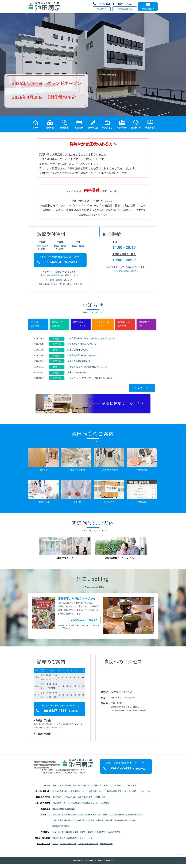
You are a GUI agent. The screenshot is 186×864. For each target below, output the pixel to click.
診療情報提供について (78, 791)
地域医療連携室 (125, 9)
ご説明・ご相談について (141, 791)
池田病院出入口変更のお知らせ (81, 355)
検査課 (83, 832)
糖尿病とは (45, 809)
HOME (47, 785)
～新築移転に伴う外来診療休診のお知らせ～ (88, 367)
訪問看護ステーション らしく (79, 838)
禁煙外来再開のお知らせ (78, 361)
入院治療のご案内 (42, 803)
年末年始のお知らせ (76, 372)
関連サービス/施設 (42, 838)
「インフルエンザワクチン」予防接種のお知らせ (90, 378)
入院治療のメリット (60, 803)
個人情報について (96, 791)
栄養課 (75, 832)
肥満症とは (45, 815)
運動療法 (91, 832)
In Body (132, 820)
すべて (55, 844)
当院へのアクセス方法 (111, 785)
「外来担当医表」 (53, 275)
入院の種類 (75, 803)
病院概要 (96, 785)
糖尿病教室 (69, 809)
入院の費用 (104, 803)
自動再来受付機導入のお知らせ (81, 344)
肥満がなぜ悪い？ (93, 815)
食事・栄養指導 (97, 820)
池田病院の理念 (84, 785)
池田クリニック (58, 838)
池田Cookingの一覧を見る (84, 620)
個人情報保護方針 (42, 791)
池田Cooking (57, 809)
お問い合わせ (148, 9)
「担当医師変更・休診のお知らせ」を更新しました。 (92, 338)
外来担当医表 (99, 797)
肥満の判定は (107, 815)
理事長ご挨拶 (70, 785)
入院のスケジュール (90, 803)
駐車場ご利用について (77, 350)
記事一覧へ (142, 388)
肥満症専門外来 (82, 820)
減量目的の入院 (120, 820)
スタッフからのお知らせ (88, 844)
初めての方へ (57, 797)
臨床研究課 (101, 832)
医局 (54, 832)
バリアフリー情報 (129, 785)
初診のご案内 (70, 797)
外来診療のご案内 (42, 797)
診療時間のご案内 (85, 797)
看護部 (60, 832)
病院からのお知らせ (68, 844)
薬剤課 (68, 832)
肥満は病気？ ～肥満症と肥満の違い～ (68, 815)
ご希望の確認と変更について (117, 791)
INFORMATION (43, 844)
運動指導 (109, 820)
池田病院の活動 (106, 844)
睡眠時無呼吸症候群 (60, 826)
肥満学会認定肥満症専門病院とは (128, 815)
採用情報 (102, 9)
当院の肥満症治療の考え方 (63, 820)
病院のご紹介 (57, 785)
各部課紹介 (45, 832)
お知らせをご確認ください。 (126, 271)
